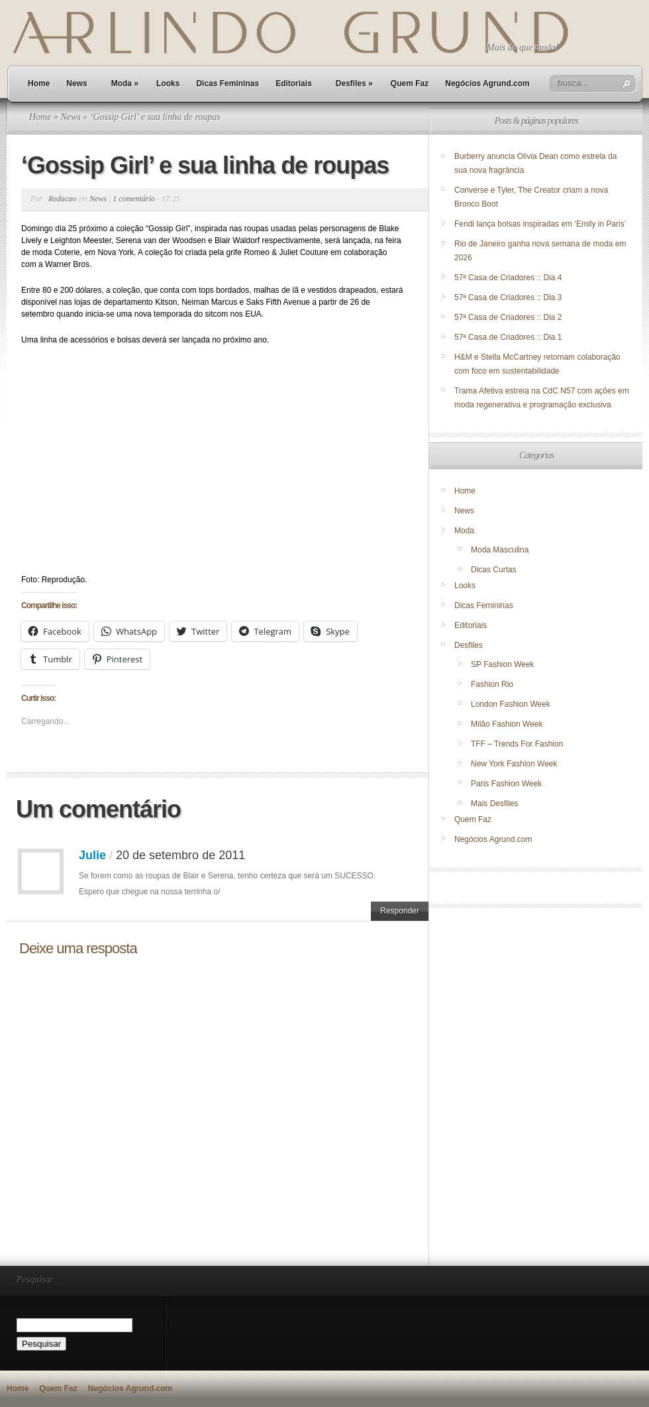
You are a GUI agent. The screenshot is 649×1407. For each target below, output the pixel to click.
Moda (124, 83)
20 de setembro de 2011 (180, 855)
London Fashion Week (510, 704)
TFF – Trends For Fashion (517, 744)
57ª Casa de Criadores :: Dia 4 (508, 277)
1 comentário (134, 198)
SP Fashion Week (502, 664)
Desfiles (354, 83)
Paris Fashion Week (506, 783)
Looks (167, 83)
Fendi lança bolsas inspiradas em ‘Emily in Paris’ (540, 224)
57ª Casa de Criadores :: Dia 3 (508, 297)
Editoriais (293, 83)
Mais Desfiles (494, 803)
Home (39, 83)
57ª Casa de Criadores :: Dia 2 (508, 317)
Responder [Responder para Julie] (399, 910)
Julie (92, 855)
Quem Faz (409, 83)
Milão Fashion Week (507, 724)
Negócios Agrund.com (487, 83)
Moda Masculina (499, 549)
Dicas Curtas (494, 569)
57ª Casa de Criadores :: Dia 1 (508, 337)
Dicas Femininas (227, 83)
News (76, 83)
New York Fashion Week (514, 763)
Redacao (62, 198)
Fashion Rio (492, 684)
